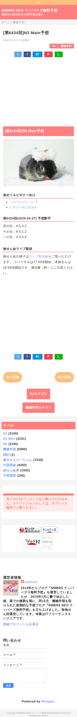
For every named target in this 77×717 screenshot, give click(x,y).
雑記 (6, 454)
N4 (5, 444)
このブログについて (23, 202)
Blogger (48, 701)
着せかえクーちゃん (17, 460)
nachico (31, 582)
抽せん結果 (11, 470)
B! (37, 54)
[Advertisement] (38, 90)
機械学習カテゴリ (38, 407)
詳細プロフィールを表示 (21, 624)
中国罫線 (9, 465)
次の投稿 (12, 377)
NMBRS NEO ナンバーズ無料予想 (30, 10)
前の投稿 (64, 377)
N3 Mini (9, 438)
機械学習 (66, 46)
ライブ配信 (37, 256)
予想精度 (9, 475)
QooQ (44, 715)
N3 (54, 46)
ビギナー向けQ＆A (23, 207)
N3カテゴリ (38, 393)
